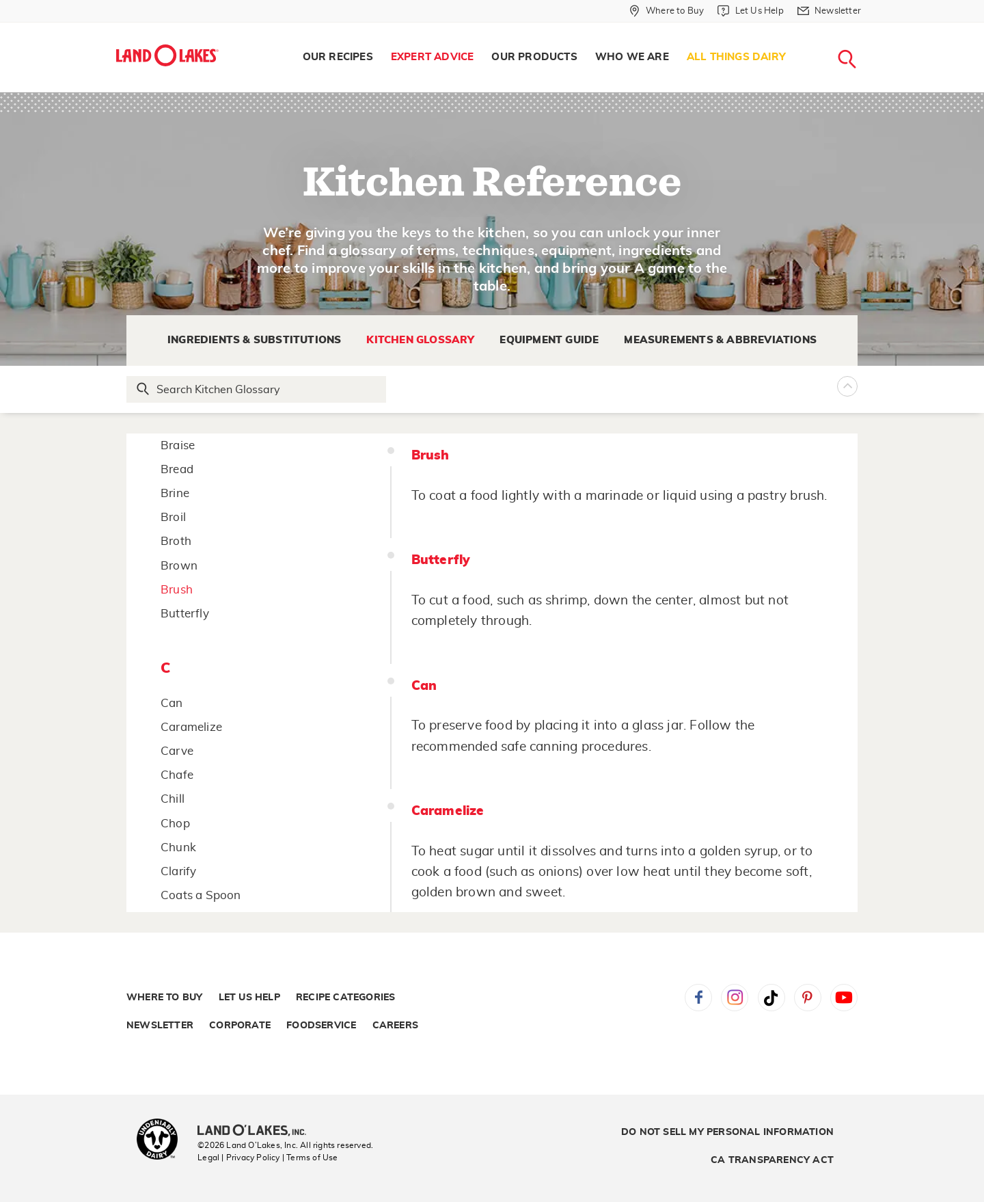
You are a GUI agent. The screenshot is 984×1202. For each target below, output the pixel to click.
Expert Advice (432, 57)
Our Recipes (338, 57)
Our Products (534, 57)
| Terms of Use (310, 1157)
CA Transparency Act (772, 1160)
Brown (179, 566)
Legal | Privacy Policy (238, 1157)
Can (172, 703)
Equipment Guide (549, 340)
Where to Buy (164, 997)
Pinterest (807, 997)
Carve (177, 751)
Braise (178, 445)
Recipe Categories (345, 997)
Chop (175, 823)
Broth (176, 541)
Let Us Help (249, 997)
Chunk (178, 847)
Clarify (178, 871)
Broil (173, 517)
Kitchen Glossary (420, 340)
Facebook (698, 997)
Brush (177, 590)
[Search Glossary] (257, 389)
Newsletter (159, 1025)
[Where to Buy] (666, 11)
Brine (175, 493)
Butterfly (185, 613)
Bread (177, 469)
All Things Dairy (736, 57)
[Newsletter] (829, 11)
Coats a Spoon (201, 895)
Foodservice (321, 1025)
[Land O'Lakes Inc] (257, 1131)
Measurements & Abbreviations (720, 340)
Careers (395, 1025)
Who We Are (632, 57)
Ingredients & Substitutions (254, 340)
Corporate (240, 1025)
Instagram (734, 997)
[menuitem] (338, 57)
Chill (172, 799)
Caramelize (191, 727)
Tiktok (771, 997)
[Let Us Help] (750, 11)
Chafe (177, 775)
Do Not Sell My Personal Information (727, 1132)
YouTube (844, 997)
